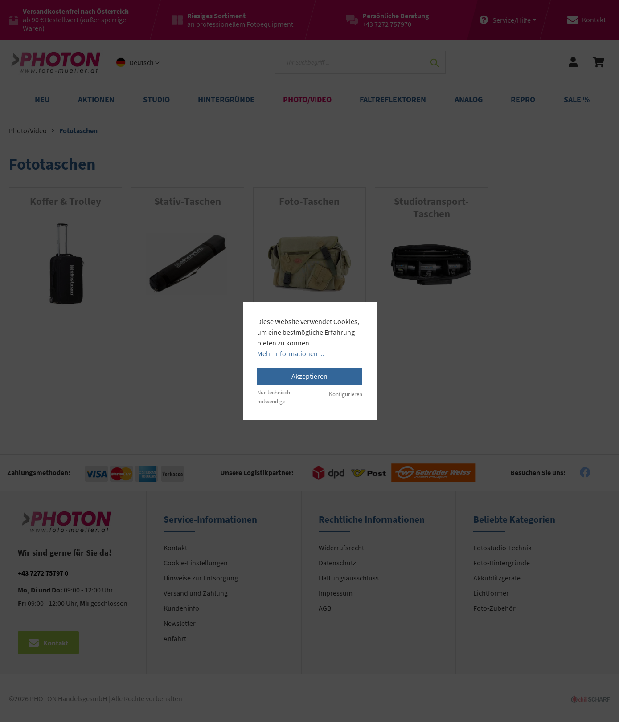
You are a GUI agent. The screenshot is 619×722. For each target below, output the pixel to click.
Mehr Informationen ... (290, 353)
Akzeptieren (309, 376)
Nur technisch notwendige (273, 396)
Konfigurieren (345, 394)
